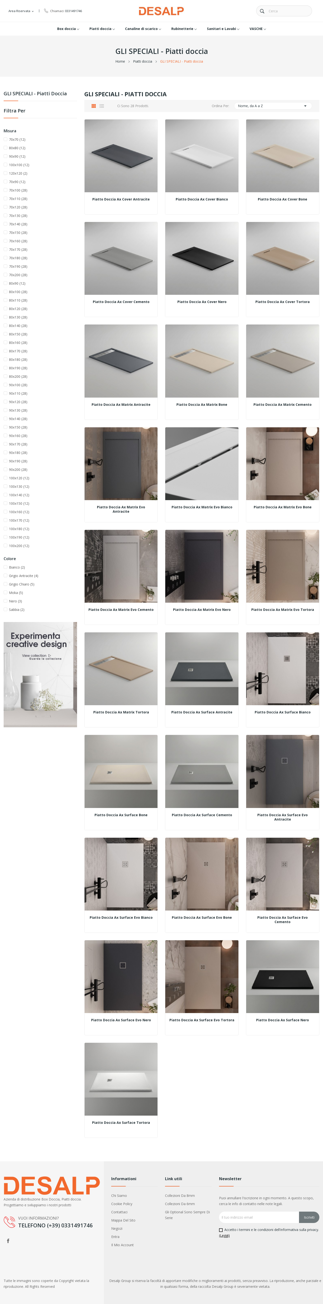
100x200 (19, 545)
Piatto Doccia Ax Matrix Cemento (282, 404)
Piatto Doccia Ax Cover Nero (202, 302)
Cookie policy (121, 1203)
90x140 (18, 418)
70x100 (18, 190)
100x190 (19, 537)
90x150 (18, 427)
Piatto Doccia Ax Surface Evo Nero (121, 1020)
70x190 (18, 266)
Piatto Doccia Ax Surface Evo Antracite (282, 817)
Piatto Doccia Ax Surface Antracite (201, 712)
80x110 (18, 300)
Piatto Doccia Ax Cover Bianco (202, 199)
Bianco (17, 567)
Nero (15, 601)
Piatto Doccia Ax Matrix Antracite (121, 404)
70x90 (17, 181)
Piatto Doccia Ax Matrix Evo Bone (283, 507)
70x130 (18, 215)
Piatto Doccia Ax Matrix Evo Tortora (282, 610)
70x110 (18, 198)
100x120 (19, 478)
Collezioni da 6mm (180, 1203)
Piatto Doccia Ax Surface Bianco (283, 712)
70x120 (18, 207)
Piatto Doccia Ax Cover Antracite (121, 199)
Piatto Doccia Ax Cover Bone (282, 199)
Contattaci (119, 1212)
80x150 (18, 334)
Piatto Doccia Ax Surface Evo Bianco (121, 917)
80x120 (18, 308)
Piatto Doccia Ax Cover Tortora (282, 302)
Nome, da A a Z (273, 106)
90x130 (18, 410)
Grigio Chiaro (21, 584)
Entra (115, 1236)
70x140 (18, 224)
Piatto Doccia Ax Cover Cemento (121, 302)
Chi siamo (119, 1195)
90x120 (18, 402)
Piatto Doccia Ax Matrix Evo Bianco (202, 507)
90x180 (18, 452)
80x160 (18, 342)
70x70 (17, 139)
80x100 (18, 291)
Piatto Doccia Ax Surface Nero (282, 1020)
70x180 (18, 258)
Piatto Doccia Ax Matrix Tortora (121, 712)
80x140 (18, 325)
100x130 (19, 486)
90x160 (18, 435)
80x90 (17, 283)
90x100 (18, 385)
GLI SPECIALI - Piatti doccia (35, 94)
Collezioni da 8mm (180, 1195)
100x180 (19, 528)
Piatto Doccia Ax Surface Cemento (202, 815)
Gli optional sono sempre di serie (187, 1215)
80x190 (18, 368)
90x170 (18, 444)
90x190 (18, 461)
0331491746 (73, 11)
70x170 (18, 249)
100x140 (19, 495)
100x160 (19, 512)
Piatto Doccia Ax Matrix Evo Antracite (121, 509)
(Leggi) (224, 1235)
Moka (16, 592)
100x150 (19, 503)
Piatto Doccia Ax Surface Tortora (121, 1122)
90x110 (18, 393)
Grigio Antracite (23, 575)
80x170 (18, 351)
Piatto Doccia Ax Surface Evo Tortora (201, 1020)
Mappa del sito (123, 1220)
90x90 (17, 156)
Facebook (8, 1241)
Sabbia (16, 609)
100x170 (19, 520)
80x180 (18, 359)
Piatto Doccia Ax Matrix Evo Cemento (121, 610)
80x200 (18, 376)
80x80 (17, 148)
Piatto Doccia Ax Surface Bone (121, 815)
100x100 (19, 165)
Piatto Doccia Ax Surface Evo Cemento (282, 919)
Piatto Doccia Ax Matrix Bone (201, 404)
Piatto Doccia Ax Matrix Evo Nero (202, 610)
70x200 (18, 275)
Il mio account (122, 1245)
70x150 (18, 232)
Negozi (116, 1228)
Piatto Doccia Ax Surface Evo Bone (202, 917)
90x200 (18, 469)
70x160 (18, 241)
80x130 (18, 317)
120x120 (18, 173)
